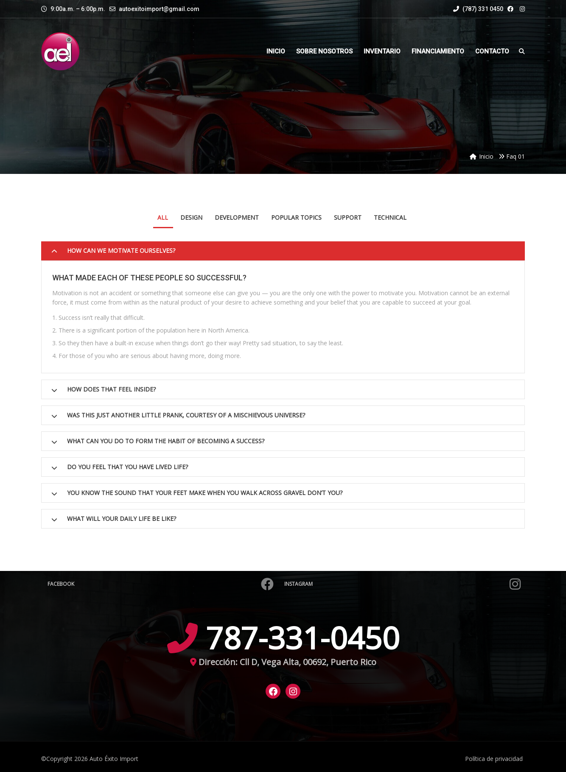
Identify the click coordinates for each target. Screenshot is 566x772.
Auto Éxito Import (114, 759)
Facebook (161, 584)
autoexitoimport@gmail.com (159, 9)
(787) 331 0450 (478, 9)
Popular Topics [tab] (296, 217)
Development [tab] (237, 217)
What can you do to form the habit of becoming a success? (165, 441)
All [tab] (162, 217)
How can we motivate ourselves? (121, 250)
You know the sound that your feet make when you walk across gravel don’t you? (204, 493)
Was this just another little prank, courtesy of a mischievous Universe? (186, 415)
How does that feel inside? (111, 389)
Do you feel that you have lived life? (127, 467)
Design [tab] (191, 217)
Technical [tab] (390, 217)
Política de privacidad (494, 759)
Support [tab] (347, 217)
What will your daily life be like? (121, 519)
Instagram (402, 584)
